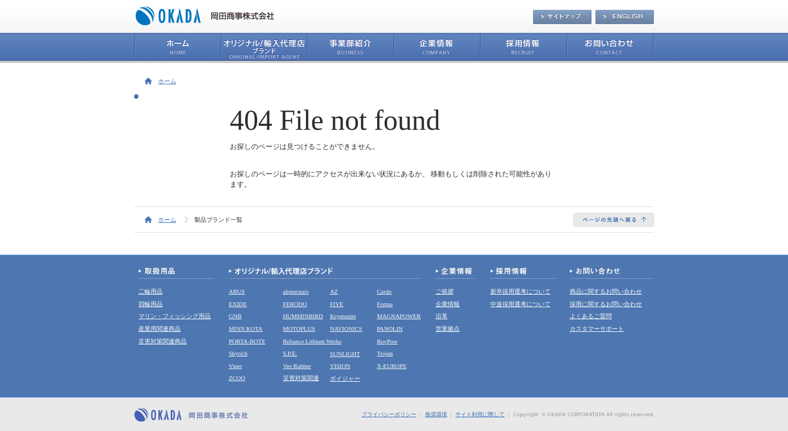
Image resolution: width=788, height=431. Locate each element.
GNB (235, 316)
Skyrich (238, 353)
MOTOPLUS (299, 328)
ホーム (167, 81)
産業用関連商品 (159, 328)
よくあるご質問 (591, 316)
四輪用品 (150, 304)
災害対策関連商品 (162, 341)
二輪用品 (150, 291)
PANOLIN (390, 328)
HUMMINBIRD (303, 316)
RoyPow (387, 341)
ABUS (237, 291)
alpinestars (296, 291)
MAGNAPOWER (399, 316)
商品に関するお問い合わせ (606, 291)
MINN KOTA (246, 328)
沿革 (442, 316)
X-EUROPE (392, 366)
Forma (385, 304)
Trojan (385, 353)
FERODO (295, 304)
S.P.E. (290, 353)
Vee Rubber (297, 366)
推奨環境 (436, 414)
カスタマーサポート (597, 328)
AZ (334, 291)
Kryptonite (343, 316)
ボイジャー (345, 378)
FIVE (336, 304)
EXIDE (238, 304)
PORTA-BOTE (247, 341)
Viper (235, 366)
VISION (340, 366)
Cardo (384, 291)
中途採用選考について (520, 304)
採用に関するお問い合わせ (606, 304)
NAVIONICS (346, 328)
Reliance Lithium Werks (312, 341)
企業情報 (448, 304)
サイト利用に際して (480, 414)
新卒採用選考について (520, 291)
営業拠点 (448, 328)
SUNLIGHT (345, 353)
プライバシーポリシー (389, 414)
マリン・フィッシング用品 (174, 316)
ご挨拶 (445, 291)
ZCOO (237, 378)
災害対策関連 (301, 378)
